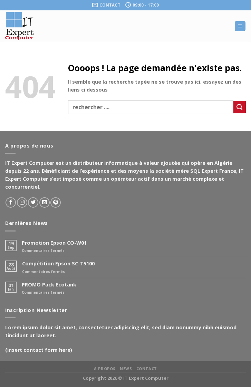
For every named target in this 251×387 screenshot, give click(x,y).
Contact (146, 368)
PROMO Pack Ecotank (49, 284)
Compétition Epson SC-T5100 (58, 263)
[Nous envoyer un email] (44, 202)
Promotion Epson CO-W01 (54, 243)
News (126, 368)
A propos (104, 368)
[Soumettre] (239, 107)
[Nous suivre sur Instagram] (22, 202)
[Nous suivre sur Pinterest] (55, 202)
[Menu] (240, 26)
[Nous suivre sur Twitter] (33, 202)
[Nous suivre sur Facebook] (11, 202)
